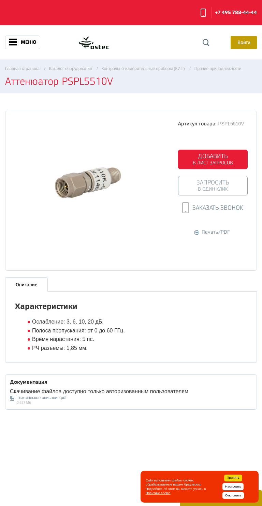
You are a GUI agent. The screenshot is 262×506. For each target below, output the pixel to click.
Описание (26, 284)
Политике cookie (158, 493)
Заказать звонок (203, 12)
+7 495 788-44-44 (236, 12)
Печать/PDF (212, 232)
